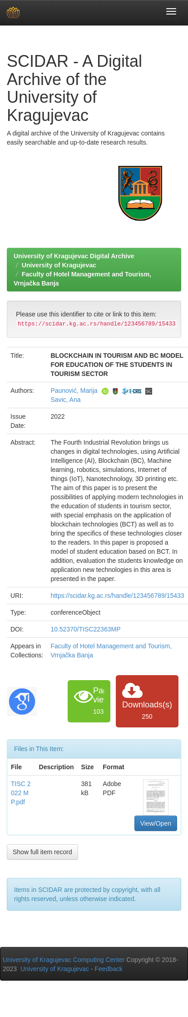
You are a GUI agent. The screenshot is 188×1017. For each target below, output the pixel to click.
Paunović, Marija (74, 390)
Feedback (108, 968)
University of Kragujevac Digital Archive (74, 256)
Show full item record (42, 852)
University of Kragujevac (59, 265)
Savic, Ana (65, 399)
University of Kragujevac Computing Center (63, 959)
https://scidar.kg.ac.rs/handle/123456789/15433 (117, 595)
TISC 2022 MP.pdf (21, 793)
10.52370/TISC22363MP (85, 629)
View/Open (155, 823)
